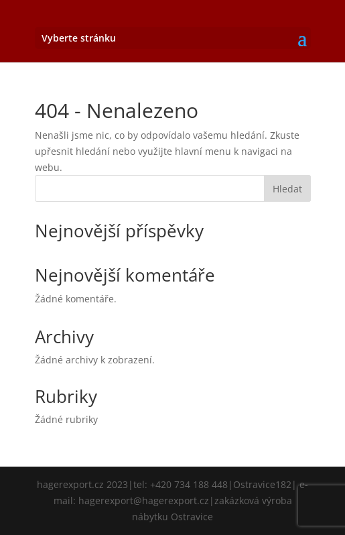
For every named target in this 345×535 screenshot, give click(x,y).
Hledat (287, 188)
